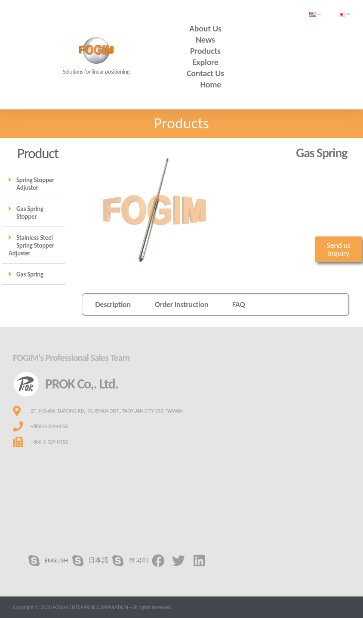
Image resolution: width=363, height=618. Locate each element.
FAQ (238, 304)
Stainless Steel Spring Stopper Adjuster (31, 245)
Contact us (205, 73)
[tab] (33, 183)
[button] (338, 249)
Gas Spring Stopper (29, 212)
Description (113, 304)
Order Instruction (181, 304)
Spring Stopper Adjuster (35, 184)
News (205, 39)
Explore (205, 62)
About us (205, 28)
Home (210, 84)
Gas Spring (29, 274)
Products (205, 51)
